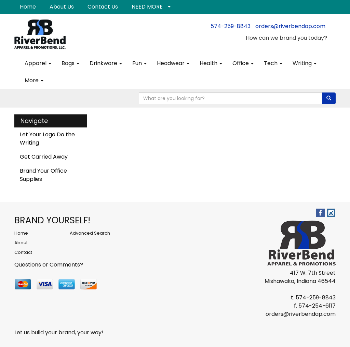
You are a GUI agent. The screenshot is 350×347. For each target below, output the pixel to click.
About (21, 242)
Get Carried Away (44, 157)
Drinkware (106, 63)
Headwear (173, 63)
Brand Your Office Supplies (43, 175)
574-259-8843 (231, 26)
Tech (273, 63)
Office (243, 63)
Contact (23, 252)
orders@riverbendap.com (290, 26)
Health (211, 63)
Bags (70, 63)
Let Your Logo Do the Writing (47, 139)
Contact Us (103, 7)
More (34, 80)
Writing (305, 63)
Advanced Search (90, 233)
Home (28, 7)
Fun (139, 63)
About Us (62, 7)
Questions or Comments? (48, 265)
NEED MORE (147, 7)
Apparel (38, 63)
